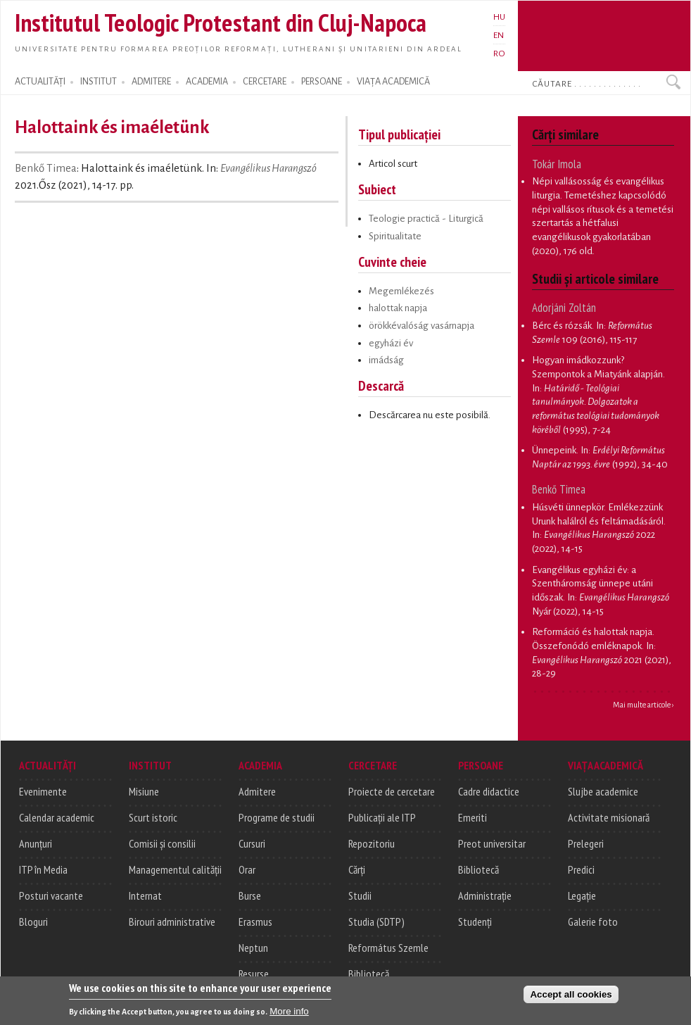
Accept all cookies (570, 998)
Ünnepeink (554, 450)
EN (498, 35)
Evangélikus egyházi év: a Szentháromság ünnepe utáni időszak (592, 584)
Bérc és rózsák (562, 325)
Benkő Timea (46, 168)
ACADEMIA (207, 82)
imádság (386, 360)
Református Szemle (388, 948)
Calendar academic (56, 817)
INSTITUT (98, 82)
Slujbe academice (603, 791)
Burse (250, 895)
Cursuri (252, 843)
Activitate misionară (608, 817)
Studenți (475, 921)
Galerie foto (593, 921)
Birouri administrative (172, 921)
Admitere (257, 791)
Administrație (485, 895)
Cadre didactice (488, 791)
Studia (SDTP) (376, 921)
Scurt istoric (153, 817)
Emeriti (472, 817)
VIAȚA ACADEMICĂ (393, 82)
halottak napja (398, 308)
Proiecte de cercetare (391, 791)
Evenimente (43, 791)
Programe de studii (277, 817)
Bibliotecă (368, 974)
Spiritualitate (395, 236)
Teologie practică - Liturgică (426, 218)
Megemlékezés (401, 291)
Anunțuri (35, 843)
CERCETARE (264, 82)
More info (289, 1015)
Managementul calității (175, 869)
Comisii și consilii (162, 843)
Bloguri (33, 921)
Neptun (253, 948)
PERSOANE (321, 82)
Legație (582, 895)
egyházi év (391, 343)
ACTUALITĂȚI (40, 82)
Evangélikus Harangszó (268, 168)
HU (499, 17)
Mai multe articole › (643, 704)
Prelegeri (586, 843)
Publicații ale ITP (382, 817)
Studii (360, 895)
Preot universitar (492, 843)
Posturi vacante (51, 895)
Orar (247, 869)
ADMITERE (151, 82)
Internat (145, 895)
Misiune (144, 791)
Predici (581, 869)
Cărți (356, 869)
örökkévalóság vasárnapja (421, 325)
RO (499, 53)
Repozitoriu (371, 843)
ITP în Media (43, 869)
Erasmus (255, 921)
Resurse (254, 974)
